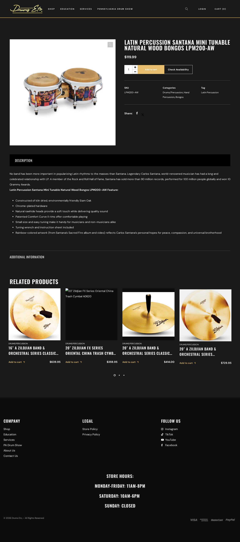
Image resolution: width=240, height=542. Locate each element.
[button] (110, 44)
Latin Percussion (210, 92)
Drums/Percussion (173, 92)
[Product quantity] (131, 69)
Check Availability (178, 69)
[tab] (120, 160)
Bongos (180, 97)
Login (202, 9)
